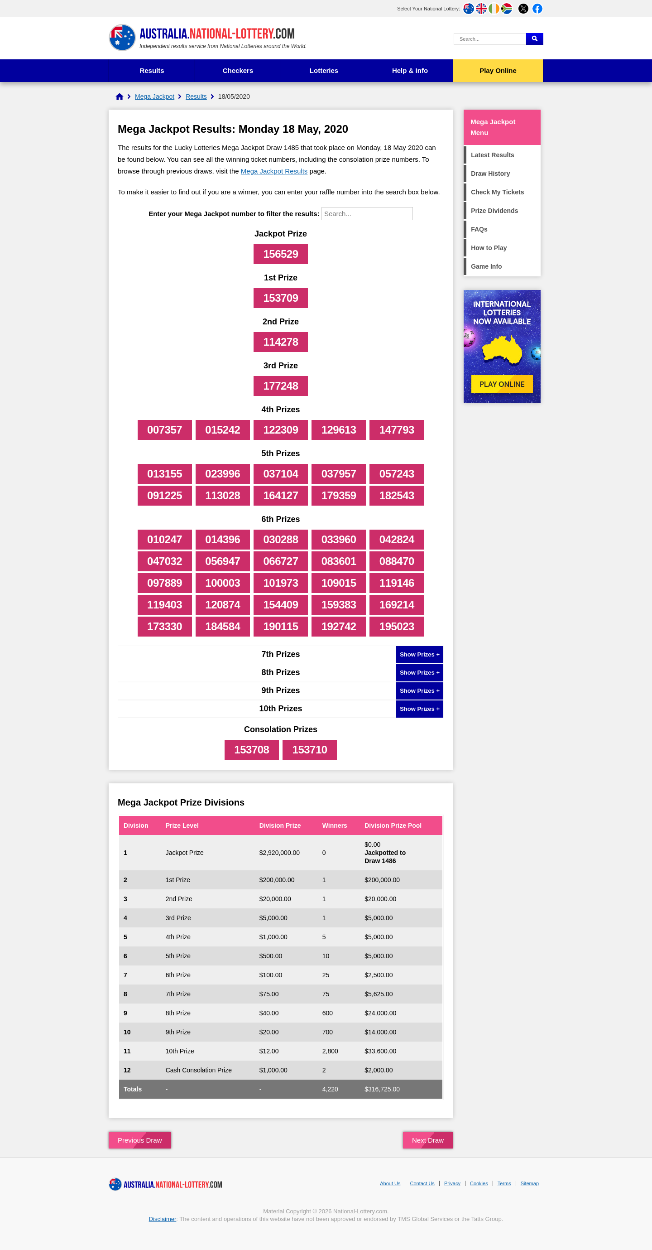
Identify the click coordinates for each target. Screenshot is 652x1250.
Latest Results (492, 155)
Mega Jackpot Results (274, 171)
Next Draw (428, 1140)
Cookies (479, 1183)
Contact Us (422, 1183)
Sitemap (530, 1183)
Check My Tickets (497, 192)
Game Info (486, 266)
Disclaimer (163, 1219)
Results (151, 70)
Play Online (498, 70)
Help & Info (410, 70)
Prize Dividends (494, 210)
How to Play (489, 247)
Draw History (490, 173)
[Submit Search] (534, 39)
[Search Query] (490, 39)
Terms (504, 1183)
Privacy (452, 1183)
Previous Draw (140, 1140)
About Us (390, 1183)
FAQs (479, 229)
